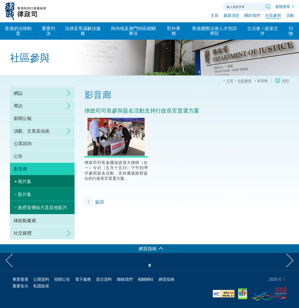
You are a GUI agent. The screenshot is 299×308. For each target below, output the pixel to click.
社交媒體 (23, 233)
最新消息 (231, 16)
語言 (185, 6)
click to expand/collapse (67, 93)
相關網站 (146, 279)
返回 (99, 202)
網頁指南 (166, 279)
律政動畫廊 (25, 220)
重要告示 (20, 286)
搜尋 (268, 6)
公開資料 (41, 279)
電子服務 (83, 279)
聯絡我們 (213, 6)
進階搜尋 (282, 6)
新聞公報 (23, 118)
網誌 (18, 93)
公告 (18, 156)
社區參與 (273, 16)
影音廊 (20, 169)
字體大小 (199, 6)
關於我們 (252, 16)
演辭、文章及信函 (31, 131)
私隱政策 (41, 286)
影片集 (24, 194)
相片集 (24, 181)
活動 (290, 16)
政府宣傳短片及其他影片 (42, 207)
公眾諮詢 (23, 143)
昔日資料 (104, 279)
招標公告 (62, 279)
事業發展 (20, 279)
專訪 (18, 106)
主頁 (214, 16)
